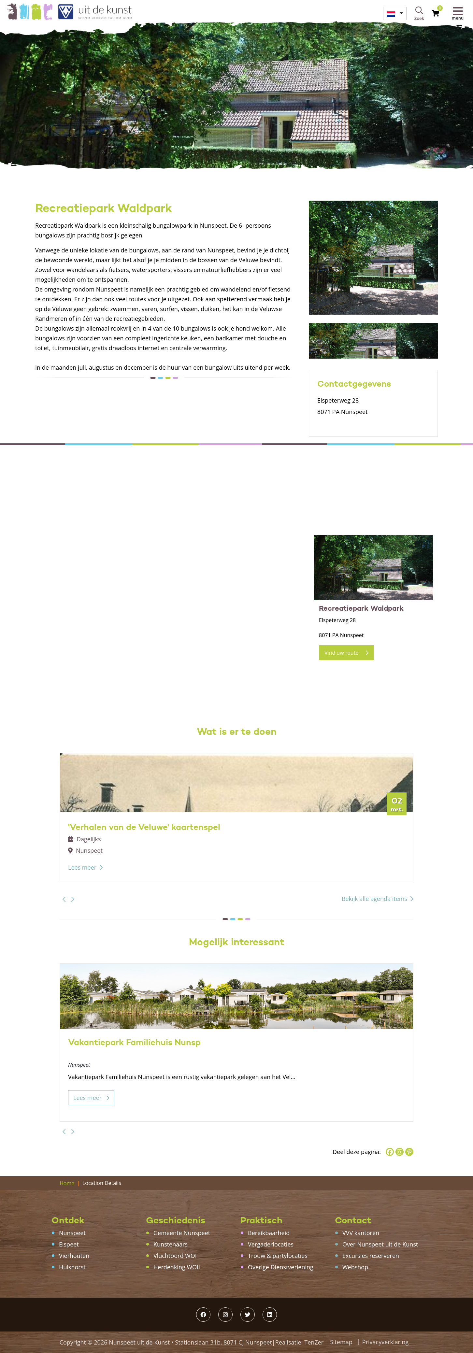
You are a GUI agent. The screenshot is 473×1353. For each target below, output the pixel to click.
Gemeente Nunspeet (181, 1233)
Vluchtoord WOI (175, 1256)
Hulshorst (72, 1267)
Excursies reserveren (370, 1256)
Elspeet (69, 1244)
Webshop (355, 1267)
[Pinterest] (409, 1152)
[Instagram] (399, 1152)
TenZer (313, 1342)
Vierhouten (74, 1256)
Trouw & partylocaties (278, 1256)
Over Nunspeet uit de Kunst (380, 1244)
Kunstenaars (170, 1244)
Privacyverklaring (385, 1342)
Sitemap (341, 1342)
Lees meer (82, 867)
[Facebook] (390, 1152)
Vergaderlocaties (271, 1244)
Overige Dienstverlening (280, 1267)
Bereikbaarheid (269, 1233)
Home (67, 1183)
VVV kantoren (360, 1233)
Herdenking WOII (176, 1267)
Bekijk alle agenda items (374, 899)
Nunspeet (72, 1233)
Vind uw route (346, 652)
